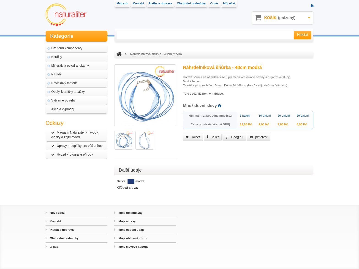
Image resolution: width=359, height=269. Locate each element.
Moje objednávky (130, 212)
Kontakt (55, 221)
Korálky (56, 57)
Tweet (193, 137)
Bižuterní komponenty (66, 48)
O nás (53, 246)
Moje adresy (127, 221)
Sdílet (213, 137)
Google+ (234, 137)
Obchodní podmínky (64, 238)
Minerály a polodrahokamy (70, 65)
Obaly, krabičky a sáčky (68, 91)
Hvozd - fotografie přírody (72, 154)
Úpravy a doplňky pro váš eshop (77, 146)
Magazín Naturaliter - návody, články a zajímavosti (75, 135)
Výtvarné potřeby (63, 100)
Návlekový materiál (64, 83)
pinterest (259, 137)
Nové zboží (57, 212)
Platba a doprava (61, 229)
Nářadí (56, 74)
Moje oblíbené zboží (132, 238)
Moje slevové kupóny (133, 246)
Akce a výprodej (62, 109)
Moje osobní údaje (131, 229)
